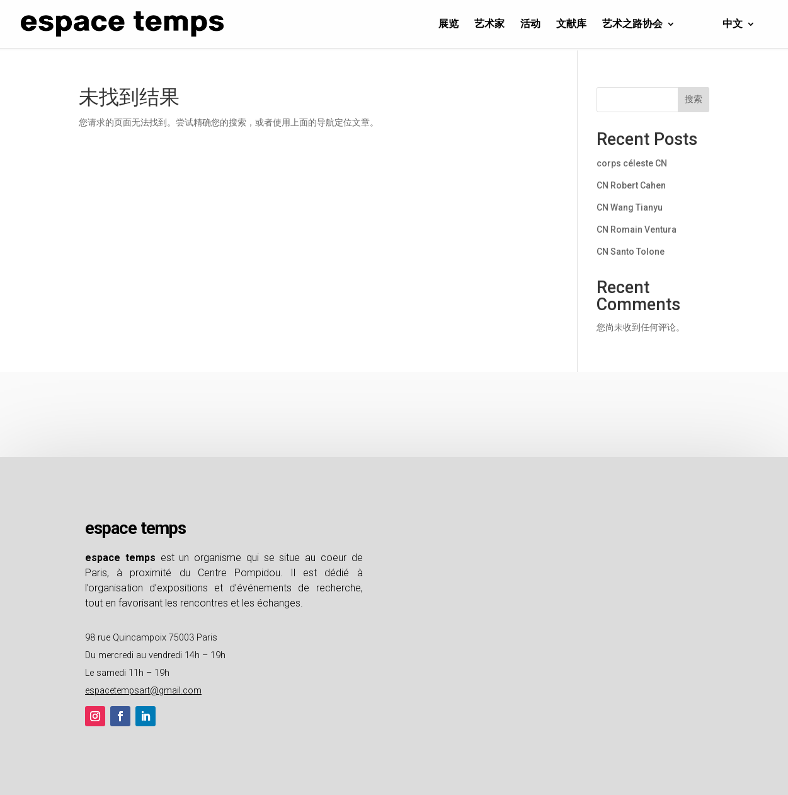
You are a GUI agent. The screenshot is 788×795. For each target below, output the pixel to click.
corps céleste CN (632, 163)
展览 (448, 25)
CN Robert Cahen (631, 185)
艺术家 (489, 25)
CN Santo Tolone (631, 252)
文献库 (571, 25)
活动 (530, 25)
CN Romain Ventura (637, 229)
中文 (732, 25)
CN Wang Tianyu (630, 207)
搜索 (693, 99)
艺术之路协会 (632, 25)
